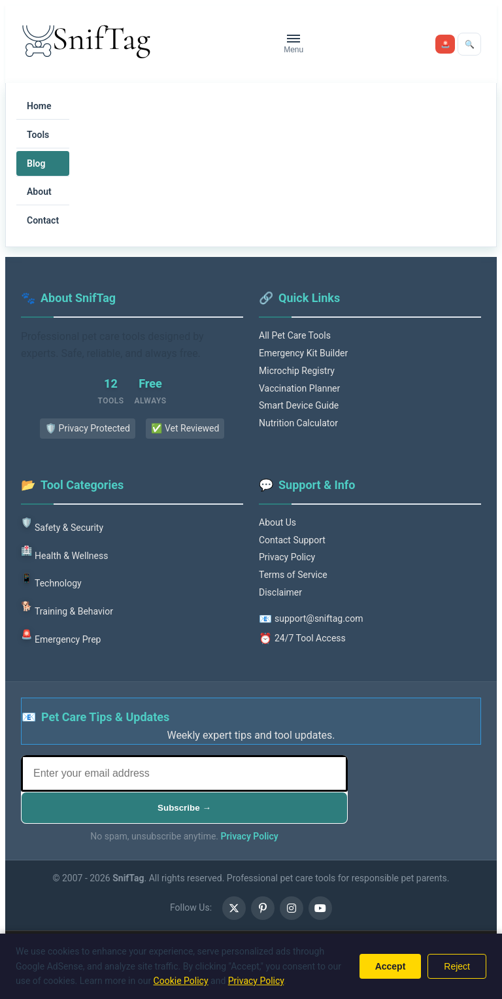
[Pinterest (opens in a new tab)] (263, 908)
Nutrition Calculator (298, 423)
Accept (390, 966)
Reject (457, 966)
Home (39, 106)
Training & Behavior (67, 608)
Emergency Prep (61, 636)
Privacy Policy (287, 557)
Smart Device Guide (299, 405)
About (39, 191)
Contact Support (292, 540)
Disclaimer (280, 592)
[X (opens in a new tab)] (234, 908)
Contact (43, 220)
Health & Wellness (64, 552)
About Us (277, 522)
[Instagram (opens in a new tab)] (291, 908)
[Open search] (469, 44)
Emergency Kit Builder (303, 353)
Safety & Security (62, 524)
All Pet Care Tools (295, 335)
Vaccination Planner (299, 388)
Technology (51, 579)
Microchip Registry (297, 370)
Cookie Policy (181, 980)
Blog (36, 163)
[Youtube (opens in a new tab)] (320, 908)
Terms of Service (293, 574)
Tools (38, 134)
